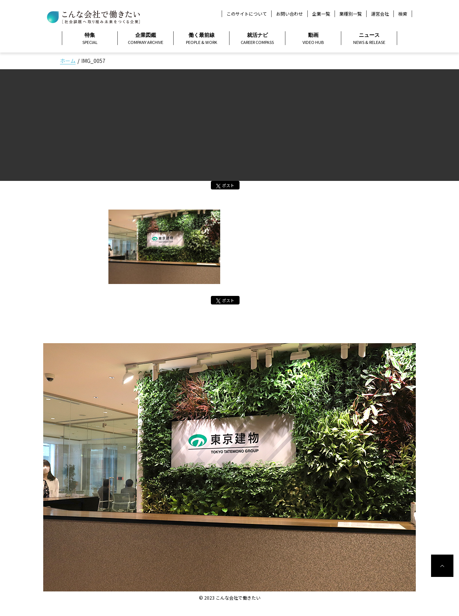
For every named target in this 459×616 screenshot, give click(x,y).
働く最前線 (201, 38)
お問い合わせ (289, 13)
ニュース (369, 38)
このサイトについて (247, 13)
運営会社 (380, 13)
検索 (402, 14)
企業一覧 (321, 13)
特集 (89, 38)
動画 (313, 38)
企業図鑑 (145, 38)
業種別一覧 (350, 13)
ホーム (68, 60)
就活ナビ (257, 38)
